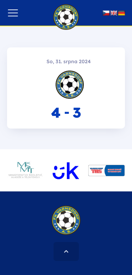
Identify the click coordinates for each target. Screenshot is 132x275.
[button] (13, 13)
